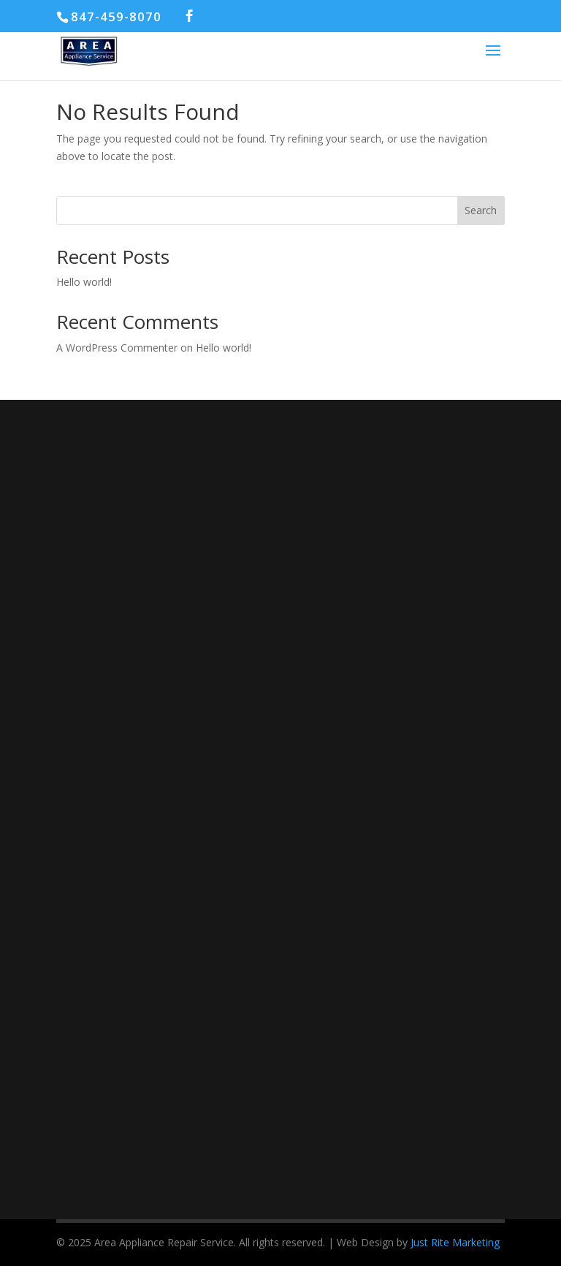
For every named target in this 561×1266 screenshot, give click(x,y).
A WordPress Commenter (117, 348)
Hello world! (84, 282)
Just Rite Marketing (455, 1242)
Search (481, 210)
